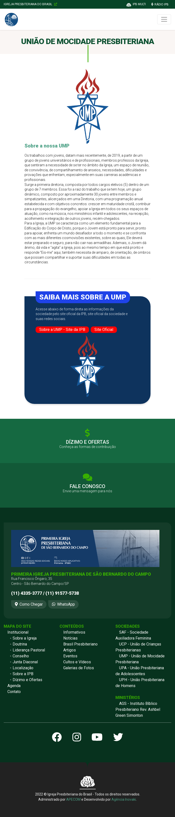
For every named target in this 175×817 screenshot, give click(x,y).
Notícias (70, 638)
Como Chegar (29, 604)
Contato (14, 691)
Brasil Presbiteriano (80, 644)
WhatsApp (63, 604)
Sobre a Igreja (25, 638)
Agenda (14, 685)
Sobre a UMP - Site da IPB (62, 329)
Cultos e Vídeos (77, 662)
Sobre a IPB (23, 673)
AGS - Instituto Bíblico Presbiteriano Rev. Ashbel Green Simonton (137, 709)
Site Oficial (103, 329)
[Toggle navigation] (164, 19)
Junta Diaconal (25, 662)
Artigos (69, 650)
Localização (23, 668)
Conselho (21, 656)
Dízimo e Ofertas (27, 679)
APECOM (73, 799)
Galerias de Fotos (78, 668)
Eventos (70, 656)
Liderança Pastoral (29, 650)
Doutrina (20, 644)
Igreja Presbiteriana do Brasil (30, 4)
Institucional (17, 632)
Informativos (74, 632)
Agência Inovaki (123, 799)
